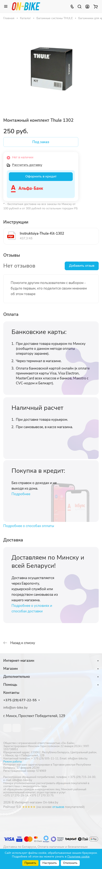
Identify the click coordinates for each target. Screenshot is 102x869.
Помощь (10, 684)
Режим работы (12, 762)
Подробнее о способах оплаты (28, 526)
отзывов (58, 807)
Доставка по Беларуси (19, 847)
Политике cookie (78, 857)
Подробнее (21, 494)
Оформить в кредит (40, 176)
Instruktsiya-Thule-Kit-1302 (42, 233)
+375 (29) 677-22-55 (20, 700)
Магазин (10, 668)
